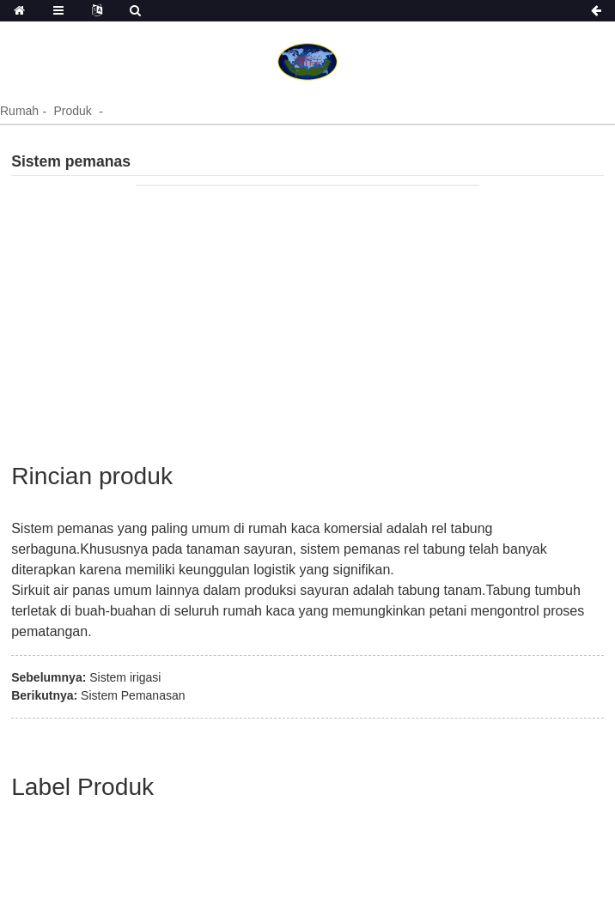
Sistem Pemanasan (133, 695)
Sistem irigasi (125, 677)
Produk (72, 111)
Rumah (19, 111)
